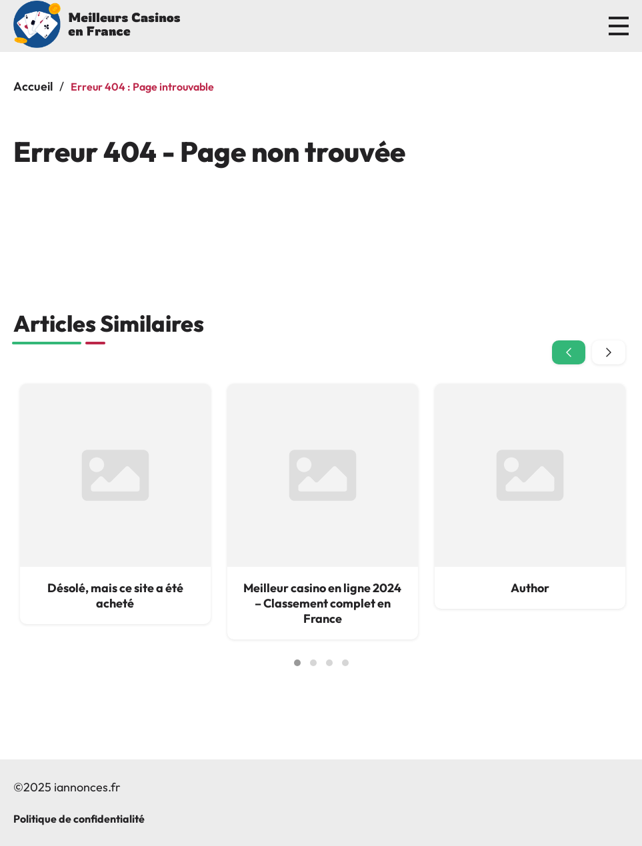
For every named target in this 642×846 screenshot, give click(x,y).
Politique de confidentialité (79, 818)
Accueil (33, 86)
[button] (297, 662)
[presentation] (568, 352)
